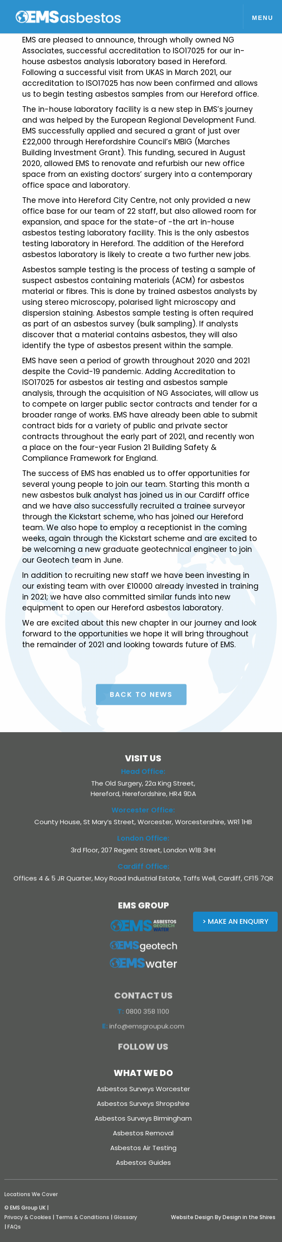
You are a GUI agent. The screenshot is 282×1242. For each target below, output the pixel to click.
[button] (262, 16)
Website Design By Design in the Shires (223, 1225)
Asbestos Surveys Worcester (143, 1088)
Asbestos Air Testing (143, 1147)
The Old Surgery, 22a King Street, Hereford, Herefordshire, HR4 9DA (143, 796)
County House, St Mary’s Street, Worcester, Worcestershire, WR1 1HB (143, 829)
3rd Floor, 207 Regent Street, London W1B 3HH (143, 857)
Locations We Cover (31, 1202)
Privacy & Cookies (27, 1225)
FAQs (14, 1234)
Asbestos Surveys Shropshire (143, 1103)
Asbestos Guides (143, 1162)
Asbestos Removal (143, 1133)
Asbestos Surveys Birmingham (143, 1118)
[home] (78, 16)
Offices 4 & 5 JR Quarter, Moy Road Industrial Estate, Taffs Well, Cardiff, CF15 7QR (143, 885)
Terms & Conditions (82, 1225)
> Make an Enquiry (235, 921)
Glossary (125, 1225)
